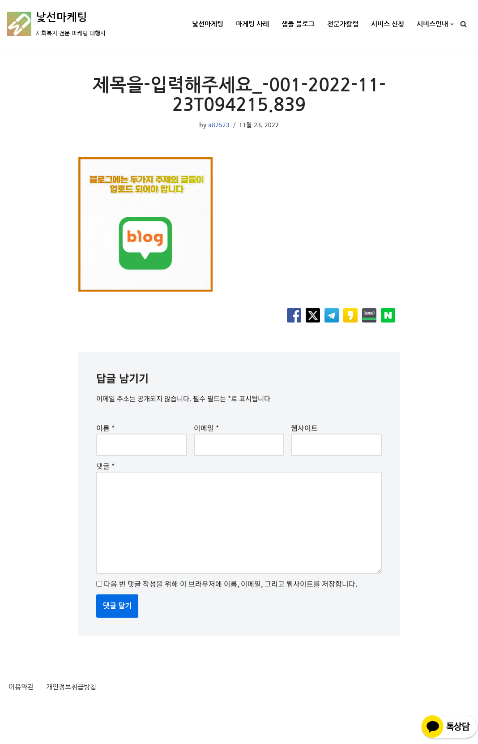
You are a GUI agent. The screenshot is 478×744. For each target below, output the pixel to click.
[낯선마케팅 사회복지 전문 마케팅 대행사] (56, 24)
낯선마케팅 (195, 24)
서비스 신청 (384, 24)
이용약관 (22, 709)
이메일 (206, 432)
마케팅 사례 (242, 24)
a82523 (219, 125)
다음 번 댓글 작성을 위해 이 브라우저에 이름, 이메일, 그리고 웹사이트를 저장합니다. (230, 605)
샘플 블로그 (290, 24)
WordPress (88, 731)
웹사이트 (304, 432)
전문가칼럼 (337, 24)
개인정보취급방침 (75, 709)
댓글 (105, 474)
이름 (105, 432)
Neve (15, 731)
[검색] (463, 24)
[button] (452, 24)
